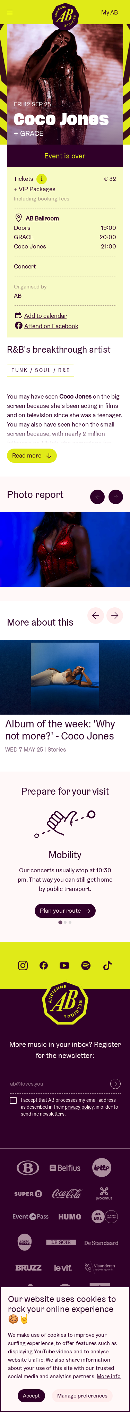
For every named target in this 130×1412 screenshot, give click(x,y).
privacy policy (79, 1107)
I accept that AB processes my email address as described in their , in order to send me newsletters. (69, 1107)
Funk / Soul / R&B (41, 370)
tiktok (107, 965)
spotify (86, 965)
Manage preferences (82, 1395)
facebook (44, 965)
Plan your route (65, 910)
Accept (31, 1395)
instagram (23, 965)
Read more (32, 455)
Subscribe (115, 1084)
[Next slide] (116, 497)
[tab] (60, 922)
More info (109, 1376)
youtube (64, 965)
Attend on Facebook (46, 326)
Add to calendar (40, 316)
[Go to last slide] (97, 497)
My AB (109, 12)
